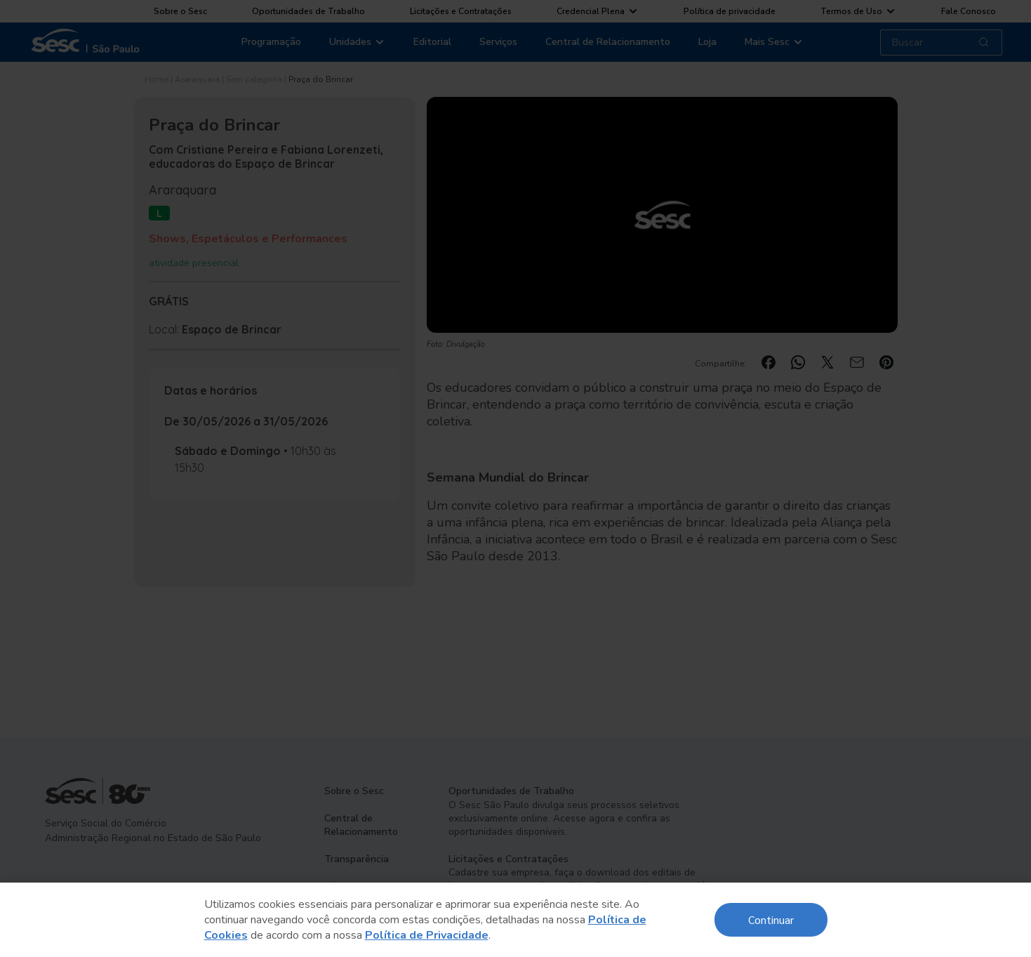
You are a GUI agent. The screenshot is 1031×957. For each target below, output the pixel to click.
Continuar (771, 919)
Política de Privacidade (426, 935)
